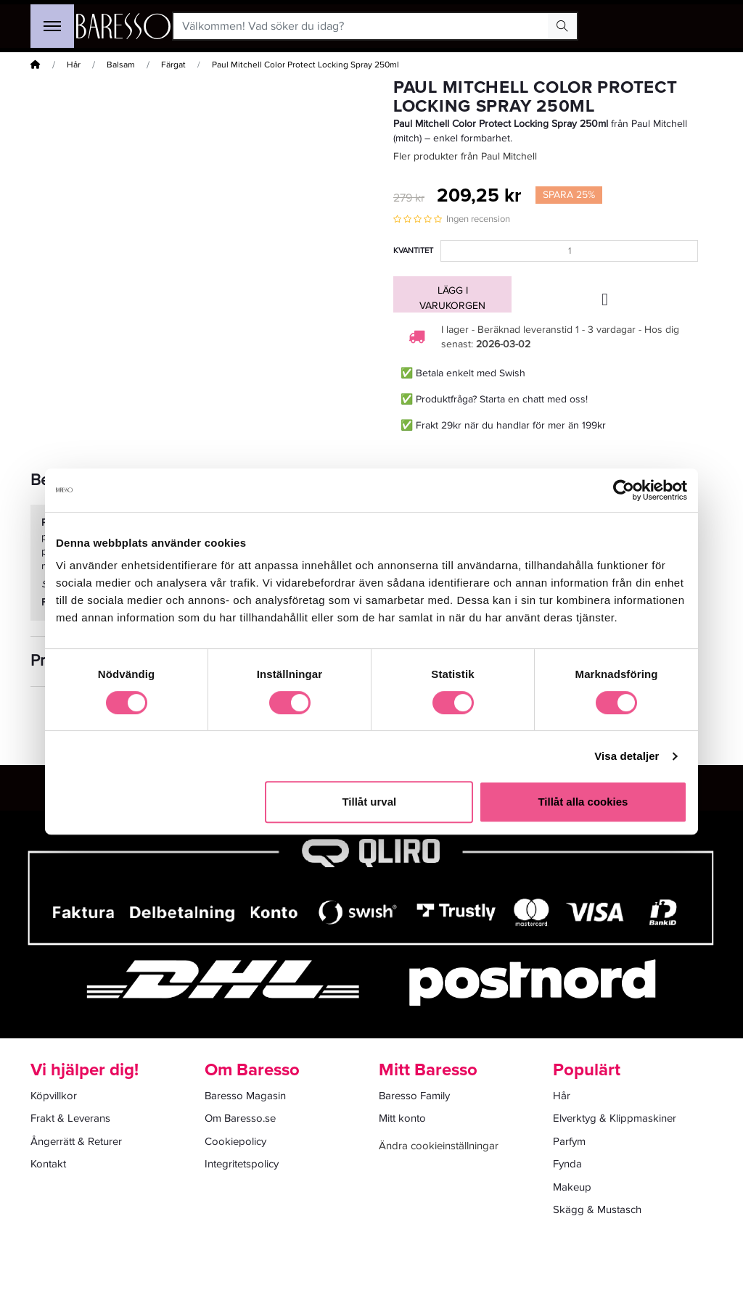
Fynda (567, 1163)
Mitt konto (402, 1118)
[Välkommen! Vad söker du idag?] (361, 26)
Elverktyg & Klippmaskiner (614, 1118)
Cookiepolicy (235, 1141)
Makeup (572, 1187)
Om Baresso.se (240, 1118)
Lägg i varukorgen (452, 298)
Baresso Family (414, 1095)
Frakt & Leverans (70, 1118)
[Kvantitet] (569, 251)
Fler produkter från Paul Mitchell (465, 156)
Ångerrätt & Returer (76, 1141)
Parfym (569, 1141)
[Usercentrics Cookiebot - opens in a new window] (623, 490)
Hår (74, 64)
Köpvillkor (53, 1095)
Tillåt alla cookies (583, 801)
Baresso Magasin (245, 1095)
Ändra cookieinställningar (438, 1145)
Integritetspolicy (242, 1163)
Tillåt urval (369, 801)
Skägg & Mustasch (597, 1209)
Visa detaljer (626, 756)
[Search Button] (562, 26)
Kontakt (48, 1163)
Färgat (173, 64)
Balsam (121, 64)
